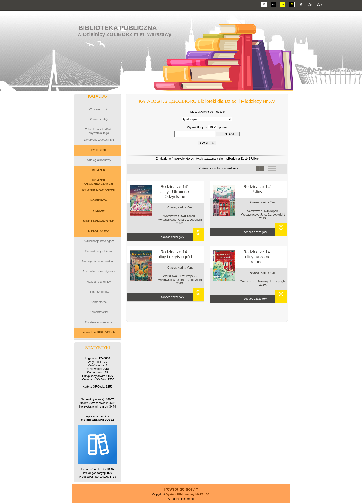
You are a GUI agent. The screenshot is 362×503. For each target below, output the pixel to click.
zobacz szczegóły (172, 237)
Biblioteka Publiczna (117, 27)
